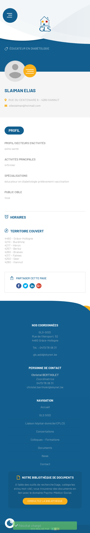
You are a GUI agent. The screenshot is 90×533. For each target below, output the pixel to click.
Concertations (45, 431)
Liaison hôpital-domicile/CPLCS (45, 423)
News (45, 456)
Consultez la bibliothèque (45, 500)
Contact (45, 464)
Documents (45, 447)
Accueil (45, 407)
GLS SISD (45, 415)
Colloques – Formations (45, 439)
